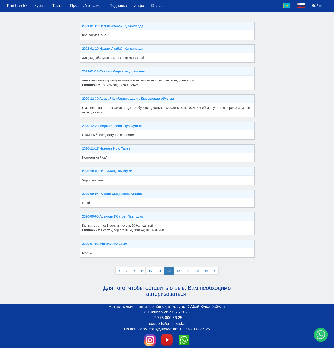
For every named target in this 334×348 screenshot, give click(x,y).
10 (150, 271)
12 (169, 271)
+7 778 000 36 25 (167, 318)
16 (206, 271)
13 (178, 271)
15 (197, 271)
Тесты (57, 5)
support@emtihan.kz (167, 323)
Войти (316, 5)
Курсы (39, 5)
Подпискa (118, 5)
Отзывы (158, 5)
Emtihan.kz (17, 5)
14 (187, 271)
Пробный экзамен (86, 5)
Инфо (139, 5)
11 (160, 271)
